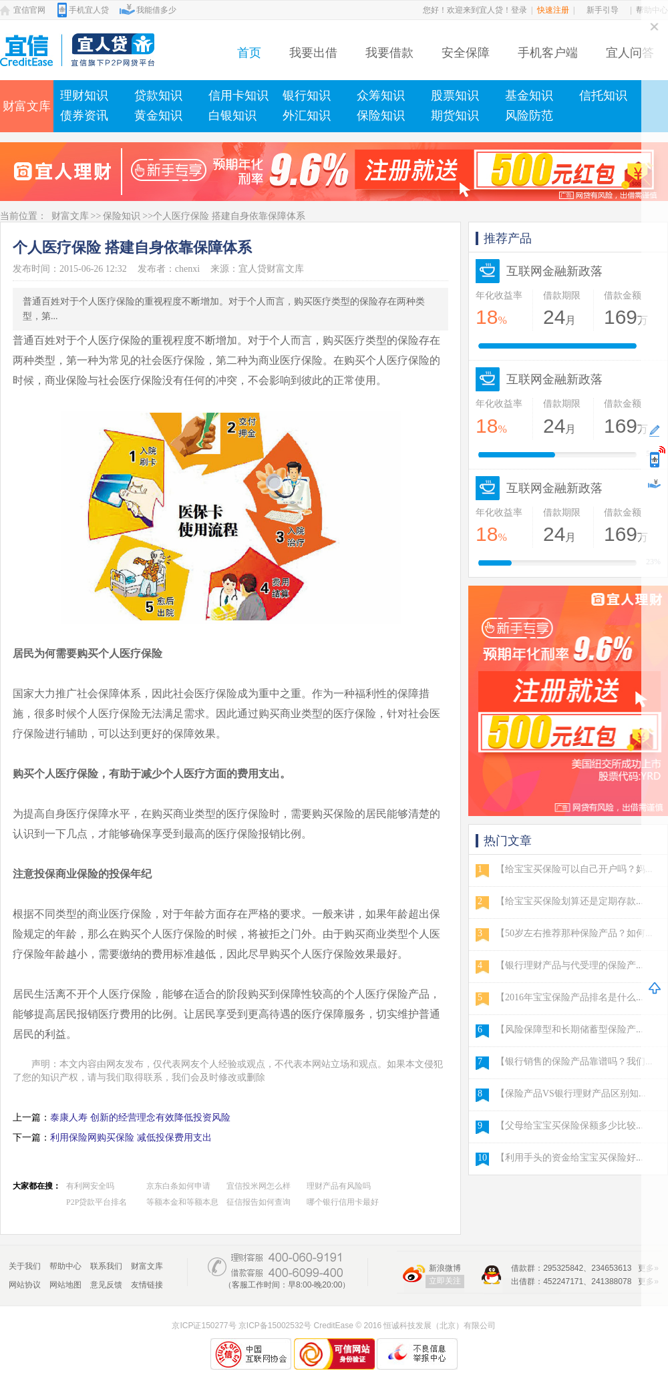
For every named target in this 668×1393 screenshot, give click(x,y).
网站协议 (25, 1284)
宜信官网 (29, 10)
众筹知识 (381, 95)
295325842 (563, 1268)
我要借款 (389, 52)
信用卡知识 (238, 95)
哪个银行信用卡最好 (343, 1202)
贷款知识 (158, 95)
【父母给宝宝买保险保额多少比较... (569, 1126)
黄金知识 (158, 115)
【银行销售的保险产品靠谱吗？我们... (574, 1061)
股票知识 (455, 95)
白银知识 (232, 115)
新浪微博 (445, 1268)
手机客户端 (548, 52)
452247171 (563, 1281)
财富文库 (27, 106)
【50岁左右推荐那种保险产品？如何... (574, 933)
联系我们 (106, 1266)
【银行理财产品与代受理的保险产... (569, 965)
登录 (519, 10)
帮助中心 (65, 1266)
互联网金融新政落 (554, 271)
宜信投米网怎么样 (258, 1186)
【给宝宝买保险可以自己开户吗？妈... (574, 869)
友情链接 (147, 1284)
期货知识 (455, 115)
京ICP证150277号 (204, 1325)
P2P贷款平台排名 (96, 1202)
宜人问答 (630, 52)
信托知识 (603, 95)
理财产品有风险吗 (339, 1186)
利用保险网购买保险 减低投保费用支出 (131, 1138)
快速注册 (553, 10)
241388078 (611, 1281)
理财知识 (84, 95)
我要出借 (313, 52)
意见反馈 (106, 1284)
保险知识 (381, 115)
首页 (249, 52)
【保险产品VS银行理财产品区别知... (570, 1093)
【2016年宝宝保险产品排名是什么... (569, 997)
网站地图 (65, 1284)
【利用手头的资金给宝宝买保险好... (569, 1158)
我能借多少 (156, 10)
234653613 (611, 1268)
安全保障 (466, 52)
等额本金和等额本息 (182, 1202)
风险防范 (529, 115)
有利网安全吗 (90, 1186)
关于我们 (25, 1266)
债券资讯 (84, 115)
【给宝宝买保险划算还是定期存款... (569, 901)
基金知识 (529, 95)
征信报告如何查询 (258, 1202)
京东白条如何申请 (178, 1186)
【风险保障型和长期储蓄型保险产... (569, 1029)
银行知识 (307, 95)
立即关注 (445, 1280)
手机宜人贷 (89, 10)
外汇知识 (307, 115)
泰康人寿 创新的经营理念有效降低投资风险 (140, 1118)
